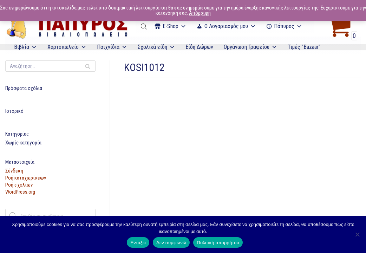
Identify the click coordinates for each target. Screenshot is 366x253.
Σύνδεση (14, 171)
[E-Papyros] (66, 26)
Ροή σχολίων (19, 185)
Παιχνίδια (112, 47)
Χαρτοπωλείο (66, 47)
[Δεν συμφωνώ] (357, 234)
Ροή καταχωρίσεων (25, 178)
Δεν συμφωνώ (171, 242)
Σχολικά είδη (156, 47)
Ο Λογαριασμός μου (230, 26)
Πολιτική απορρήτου (218, 242)
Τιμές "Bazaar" (304, 47)
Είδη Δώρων (199, 47)
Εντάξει (138, 242)
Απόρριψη (200, 13)
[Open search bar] (144, 26)
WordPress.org (20, 192)
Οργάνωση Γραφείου (250, 47)
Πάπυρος (288, 26)
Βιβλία (25, 47)
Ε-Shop (174, 26)
